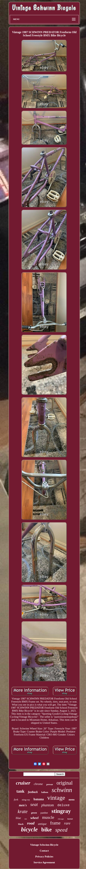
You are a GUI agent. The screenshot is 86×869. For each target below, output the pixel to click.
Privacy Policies (44, 856)
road (31, 823)
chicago (61, 819)
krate (22, 811)
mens (72, 799)
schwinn (62, 790)
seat (34, 804)
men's (23, 805)
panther (44, 812)
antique (42, 823)
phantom (47, 805)
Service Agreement (44, 862)
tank (20, 791)
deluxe (63, 805)
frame (55, 823)
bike (46, 829)
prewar (49, 784)
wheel (34, 818)
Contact (44, 850)
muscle (48, 817)
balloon (44, 792)
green (34, 812)
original (65, 783)
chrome (38, 784)
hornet (70, 819)
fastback (33, 791)
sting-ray (26, 799)
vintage (56, 797)
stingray (61, 811)
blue (18, 818)
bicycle (29, 829)
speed (61, 830)
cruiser (23, 783)
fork (16, 799)
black (21, 824)
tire (26, 819)
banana (38, 799)
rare (67, 823)
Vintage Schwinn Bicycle (44, 844)
